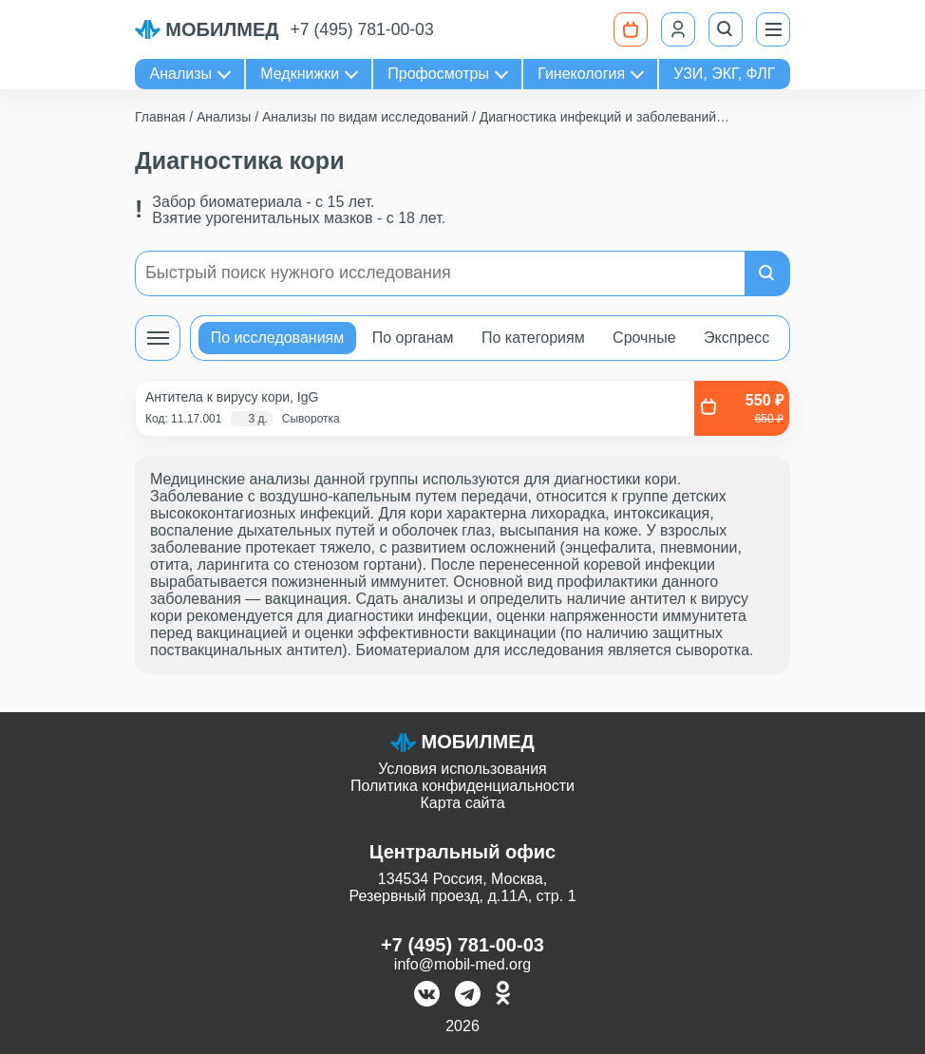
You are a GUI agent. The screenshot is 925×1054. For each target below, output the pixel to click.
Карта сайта (462, 803)
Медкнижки (299, 74)
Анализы (181, 74)
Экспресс (736, 337)
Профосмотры (438, 74)
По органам (413, 337)
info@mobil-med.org (462, 964)
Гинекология (581, 74)
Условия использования (462, 769)
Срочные (644, 337)
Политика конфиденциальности (462, 786)
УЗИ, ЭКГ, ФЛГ (724, 74)
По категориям (533, 337)
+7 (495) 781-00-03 (362, 29)
